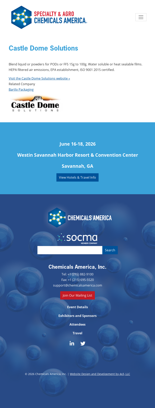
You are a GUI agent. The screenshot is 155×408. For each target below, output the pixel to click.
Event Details (77, 307)
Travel (77, 333)
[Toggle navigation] (140, 17)
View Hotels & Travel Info (77, 177)
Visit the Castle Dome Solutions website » (39, 78)
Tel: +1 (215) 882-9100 (77, 274)
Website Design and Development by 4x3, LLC (100, 374)
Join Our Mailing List (77, 295)
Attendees (77, 324)
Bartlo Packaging (21, 89)
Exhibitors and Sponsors (77, 316)
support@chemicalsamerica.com (77, 285)
